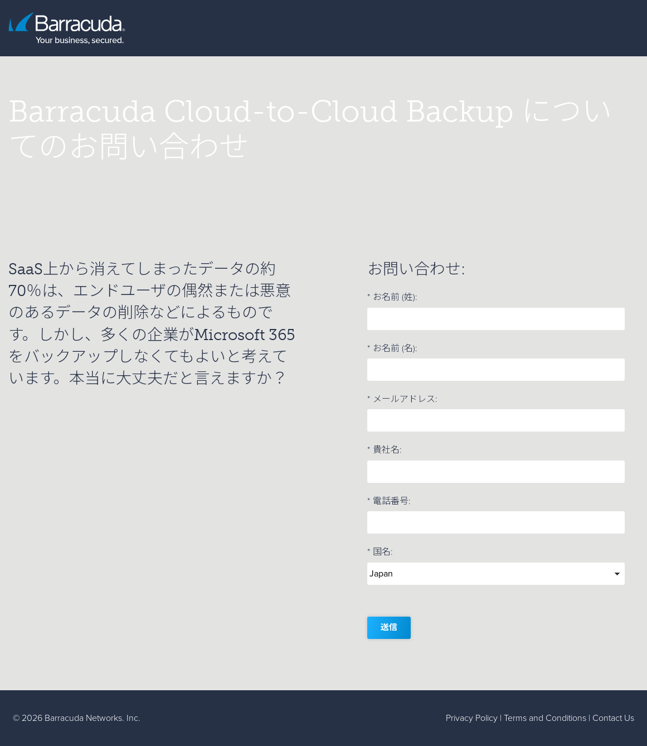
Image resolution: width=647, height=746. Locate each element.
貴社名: (384, 450)
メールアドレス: (402, 399)
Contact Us (613, 717)
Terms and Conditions (545, 717)
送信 (389, 627)
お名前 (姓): (392, 297)
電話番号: (389, 501)
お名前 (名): (392, 348)
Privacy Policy (472, 717)
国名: (380, 552)
